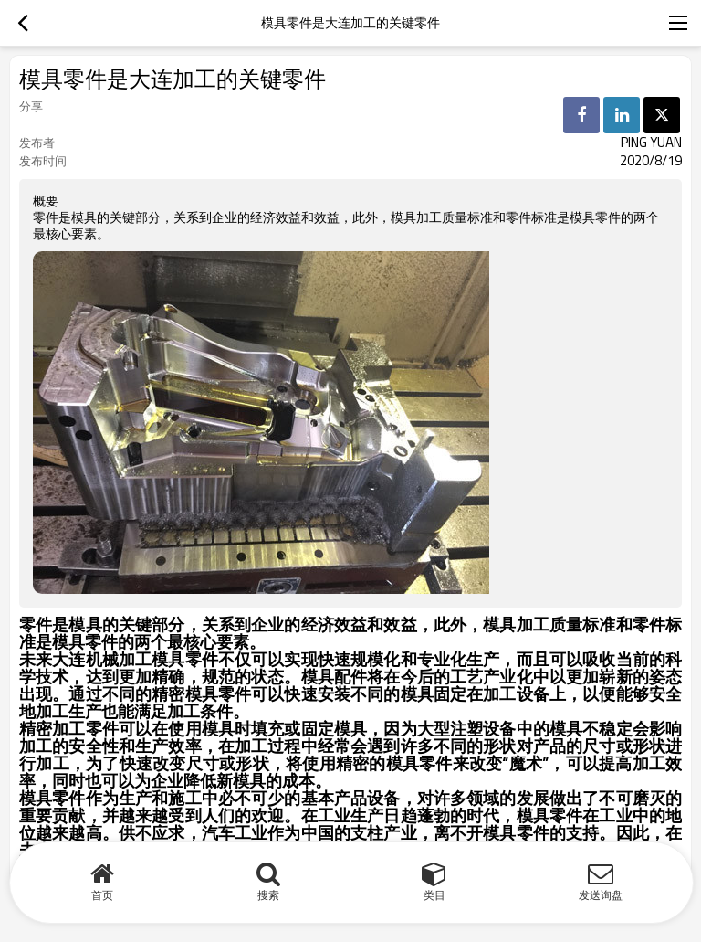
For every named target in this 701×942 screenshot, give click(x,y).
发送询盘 (601, 895)
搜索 (268, 895)
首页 (102, 895)
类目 (434, 895)
